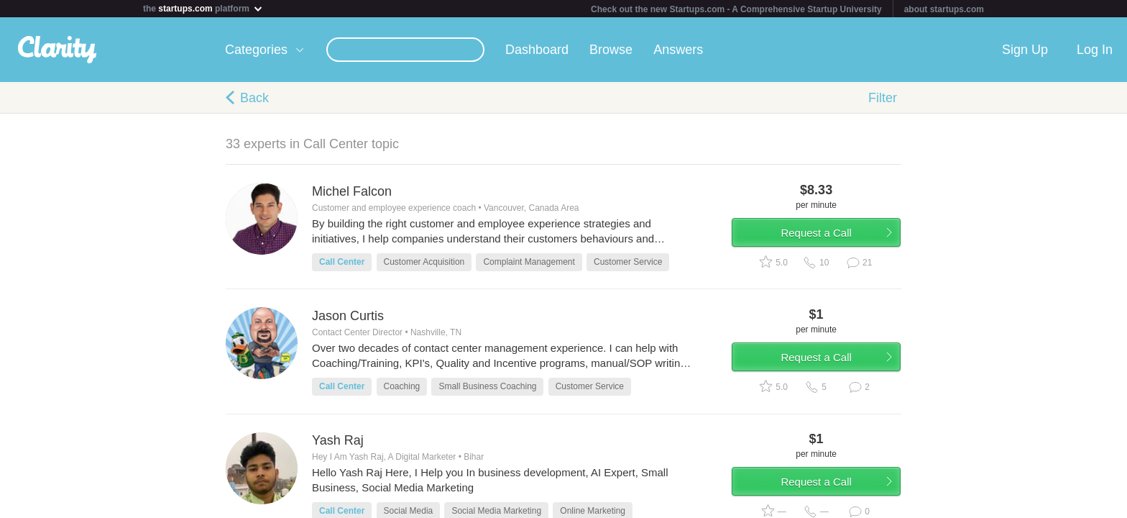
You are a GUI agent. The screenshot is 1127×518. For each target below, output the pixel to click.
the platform (203, 8)
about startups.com (944, 9)
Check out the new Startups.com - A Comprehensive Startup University (736, 9)
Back (254, 98)
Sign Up (1025, 49)
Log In (1095, 49)
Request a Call (816, 233)
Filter (882, 98)
